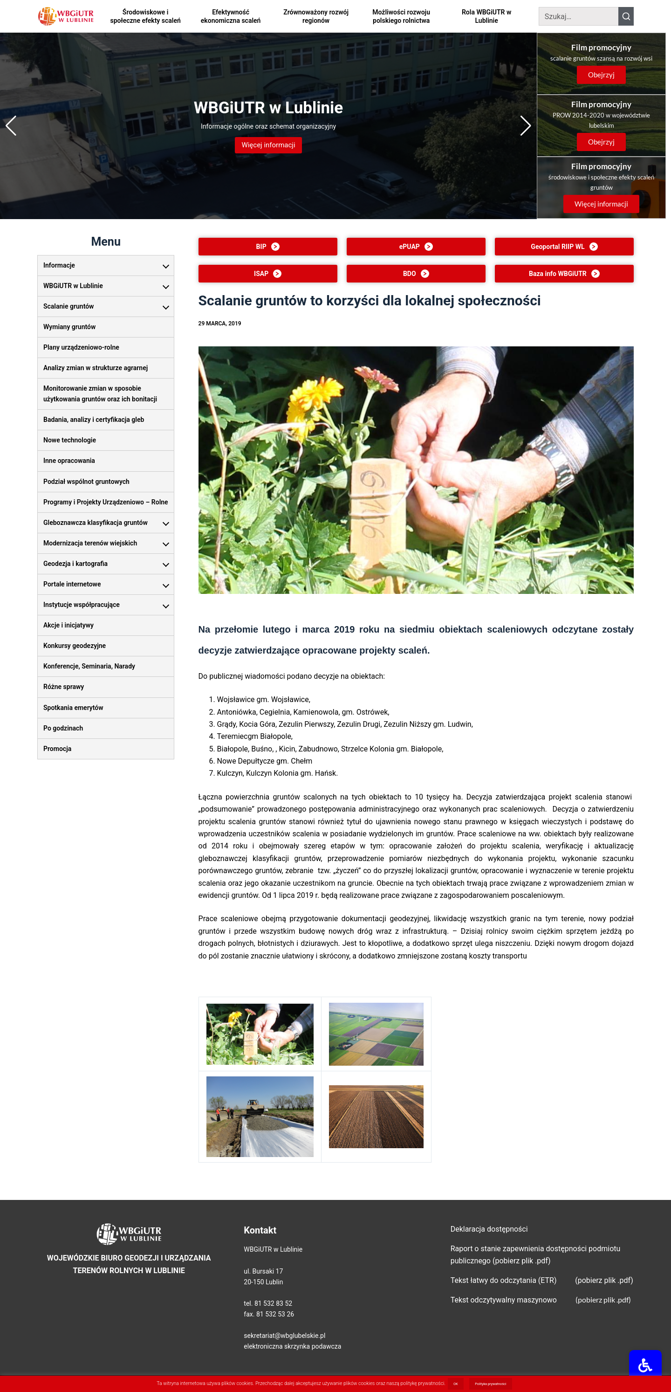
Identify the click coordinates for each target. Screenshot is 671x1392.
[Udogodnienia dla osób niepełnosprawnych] (647, 1368)
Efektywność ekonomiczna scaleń (231, 16)
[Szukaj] (578, 16)
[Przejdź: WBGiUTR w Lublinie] (268, 126)
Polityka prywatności (491, 1384)
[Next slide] (526, 126)
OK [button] (455, 1384)
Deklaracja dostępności (489, 1229)
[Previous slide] (11, 126)
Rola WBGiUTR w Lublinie (486, 16)
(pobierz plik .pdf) (603, 1299)
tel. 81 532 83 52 (268, 1303)
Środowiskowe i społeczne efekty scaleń (145, 16)
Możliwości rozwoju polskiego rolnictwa (401, 16)
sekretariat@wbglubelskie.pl (284, 1335)
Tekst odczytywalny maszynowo (504, 1300)
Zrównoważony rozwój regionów (316, 16)
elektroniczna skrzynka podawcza (292, 1346)
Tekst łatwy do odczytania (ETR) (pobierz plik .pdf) (542, 1280)
